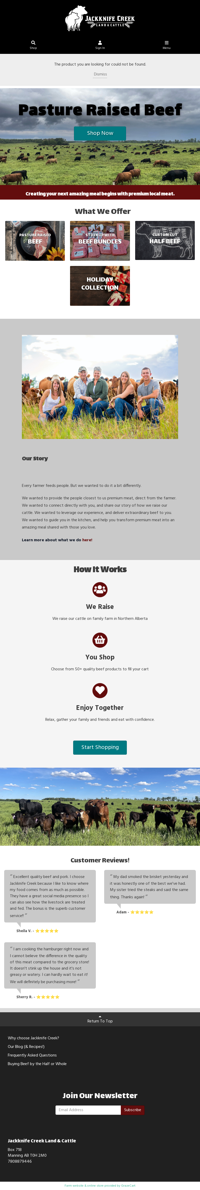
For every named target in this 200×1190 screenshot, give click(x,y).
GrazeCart (128, 1185)
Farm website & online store (84, 1185)
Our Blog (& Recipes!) (26, 1046)
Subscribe (132, 1110)
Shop (33, 46)
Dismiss (100, 74)
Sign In (100, 46)
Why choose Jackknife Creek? (33, 1038)
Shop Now (100, 133)
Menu (166, 46)
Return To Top (100, 1019)
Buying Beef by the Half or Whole (37, 1064)
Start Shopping (100, 747)
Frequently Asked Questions (32, 1055)
